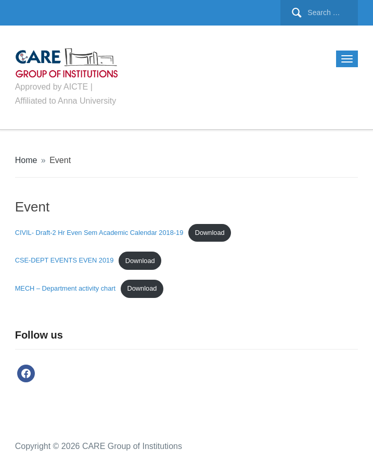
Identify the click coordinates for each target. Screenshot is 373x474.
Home (26, 160)
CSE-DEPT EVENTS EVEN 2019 (64, 261)
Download (210, 232)
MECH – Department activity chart (65, 288)
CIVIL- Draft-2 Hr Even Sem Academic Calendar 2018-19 (99, 232)
